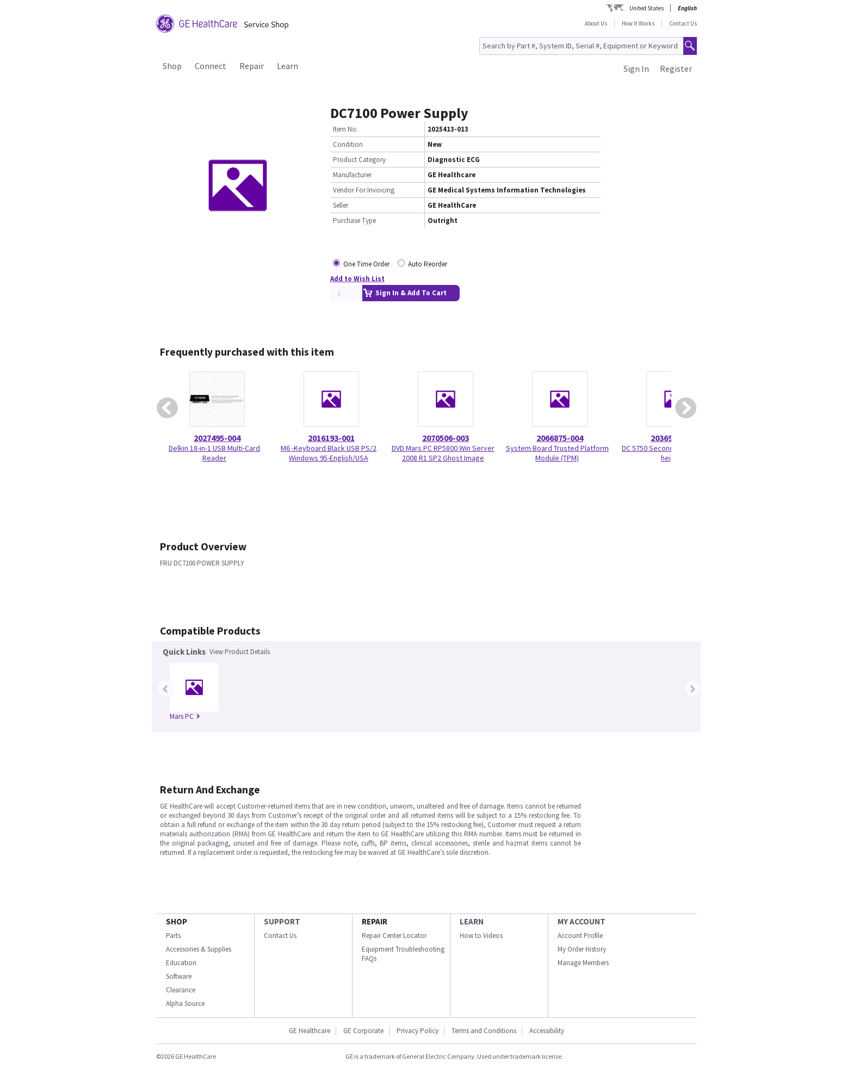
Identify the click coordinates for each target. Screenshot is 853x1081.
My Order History (582, 949)
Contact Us (683, 23)
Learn (287, 65)
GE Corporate (363, 1030)
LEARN (472, 921)
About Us (596, 23)
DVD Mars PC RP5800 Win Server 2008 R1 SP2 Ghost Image (443, 453)
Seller (340, 205)
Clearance (180, 990)
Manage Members (583, 962)
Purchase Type (354, 220)
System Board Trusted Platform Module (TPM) (557, 453)
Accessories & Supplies (198, 949)
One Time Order (366, 264)
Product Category (359, 159)
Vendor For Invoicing (363, 190)
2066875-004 (559, 437)
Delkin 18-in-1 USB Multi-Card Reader (214, 453)
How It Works (638, 23)
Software (178, 976)
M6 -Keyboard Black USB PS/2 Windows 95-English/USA (328, 453)
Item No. (345, 129)
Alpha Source (185, 1003)
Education (181, 962)
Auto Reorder (427, 264)
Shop (172, 65)
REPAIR (374, 921)
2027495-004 (217, 437)
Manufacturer (352, 174)
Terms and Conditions (484, 1030)
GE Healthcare (309, 1030)
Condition (348, 144)
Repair (251, 65)
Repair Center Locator (394, 935)
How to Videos (481, 935)
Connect (210, 65)
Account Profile (580, 935)
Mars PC (185, 716)
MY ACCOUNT (581, 921)
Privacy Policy (417, 1030)
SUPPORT (282, 921)
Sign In (636, 68)
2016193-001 (331, 437)
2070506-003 (445, 437)
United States (646, 8)
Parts (173, 935)
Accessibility (546, 1030)
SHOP (176, 921)
